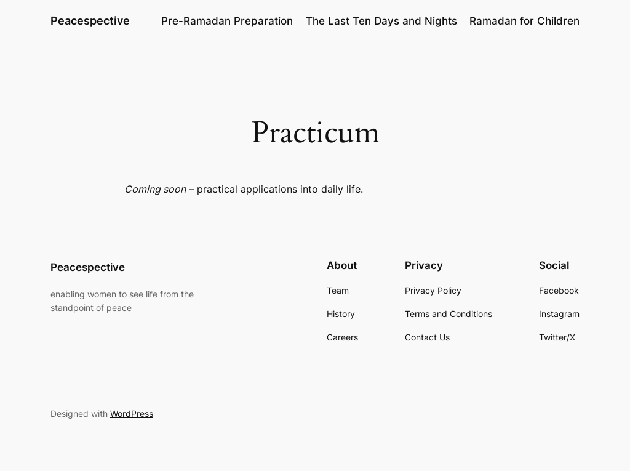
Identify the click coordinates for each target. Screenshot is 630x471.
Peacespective (90, 20)
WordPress (131, 413)
